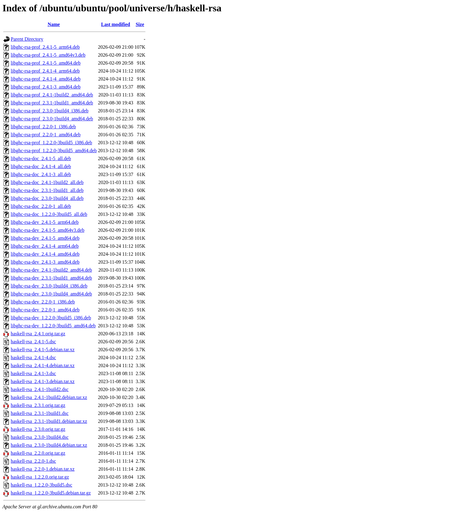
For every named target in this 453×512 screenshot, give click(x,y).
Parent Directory (27, 39)
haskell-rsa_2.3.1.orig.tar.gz (38, 405)
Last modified (115, 24)
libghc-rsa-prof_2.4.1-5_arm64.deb (45, 47)
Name (53, 24)
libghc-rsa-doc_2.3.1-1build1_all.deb (47, 190)
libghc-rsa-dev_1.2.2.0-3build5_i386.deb (51, 317)
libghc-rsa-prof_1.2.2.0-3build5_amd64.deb (54, 150)
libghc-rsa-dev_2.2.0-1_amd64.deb (45, 309)
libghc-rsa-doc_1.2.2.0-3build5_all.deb (49, 214)
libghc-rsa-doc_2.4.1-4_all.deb (41, 166)
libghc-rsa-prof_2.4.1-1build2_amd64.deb (52, 94)
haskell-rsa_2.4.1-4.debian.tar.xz (42, 365)
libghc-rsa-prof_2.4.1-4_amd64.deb (46, 78)
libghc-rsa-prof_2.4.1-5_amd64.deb (46, 63)
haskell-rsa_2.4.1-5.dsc (33, 341)
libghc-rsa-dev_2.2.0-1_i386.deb (43, 301)
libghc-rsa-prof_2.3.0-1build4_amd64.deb (52, 118)
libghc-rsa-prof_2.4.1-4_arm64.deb (45, 70)
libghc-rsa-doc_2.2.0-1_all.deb (41, 206)
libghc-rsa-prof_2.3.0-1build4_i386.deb (50, 110)
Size (140, 24)
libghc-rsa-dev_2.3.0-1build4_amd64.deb (51, 293)
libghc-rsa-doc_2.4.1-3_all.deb (41, 174)
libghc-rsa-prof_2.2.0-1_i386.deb (43, 126)
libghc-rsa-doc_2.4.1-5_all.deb (41, 158)
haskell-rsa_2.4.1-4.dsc (33, 357)
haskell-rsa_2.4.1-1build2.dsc (40, 389)
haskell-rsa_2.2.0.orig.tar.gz (38, 453)
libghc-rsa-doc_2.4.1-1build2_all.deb (47, 182)
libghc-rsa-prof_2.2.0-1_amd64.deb (46, 134)
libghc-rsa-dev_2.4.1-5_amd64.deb (45, 238)
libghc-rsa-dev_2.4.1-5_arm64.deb (45, 222)
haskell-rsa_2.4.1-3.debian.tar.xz (42, 381)
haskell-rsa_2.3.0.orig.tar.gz (38, 429)
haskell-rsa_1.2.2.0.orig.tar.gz (40, 477)
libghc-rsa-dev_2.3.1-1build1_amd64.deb (51, 277)
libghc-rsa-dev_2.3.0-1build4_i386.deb (49, 285)
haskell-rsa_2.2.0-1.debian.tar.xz (42, 469)
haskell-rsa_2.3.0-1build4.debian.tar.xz (49, 445)
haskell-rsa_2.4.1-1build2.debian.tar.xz (49, 397)
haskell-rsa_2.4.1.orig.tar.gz (38, 333)
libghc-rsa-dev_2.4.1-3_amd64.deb (45, 262)
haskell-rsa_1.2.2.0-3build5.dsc (41, 485)
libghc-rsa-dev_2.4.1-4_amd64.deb (45, 254)
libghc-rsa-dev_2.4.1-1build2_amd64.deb (51, 270)
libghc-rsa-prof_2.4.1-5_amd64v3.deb (48, 55)
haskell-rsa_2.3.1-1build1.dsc (40, 413)
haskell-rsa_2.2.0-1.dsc (33, 461)
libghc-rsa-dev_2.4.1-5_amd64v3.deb (47, 230)
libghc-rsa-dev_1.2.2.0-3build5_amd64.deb (53, 325)
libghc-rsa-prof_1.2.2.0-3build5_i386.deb (51, 142)
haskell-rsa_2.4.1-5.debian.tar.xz (42, 349)
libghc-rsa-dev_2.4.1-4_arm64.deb (45, 246)
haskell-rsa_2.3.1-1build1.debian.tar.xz (49, 421)
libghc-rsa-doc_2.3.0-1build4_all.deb (47, 198)
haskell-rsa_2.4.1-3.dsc (33, 373)
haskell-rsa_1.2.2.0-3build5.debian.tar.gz (51, 492)
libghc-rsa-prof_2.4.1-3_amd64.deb (46, 86)
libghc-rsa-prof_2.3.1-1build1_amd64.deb (52, 102)
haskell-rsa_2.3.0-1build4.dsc (40, 437)
